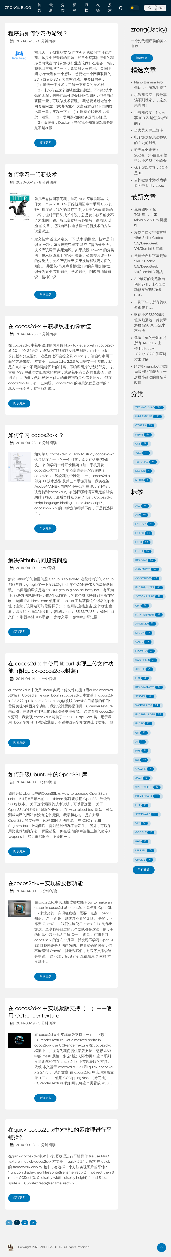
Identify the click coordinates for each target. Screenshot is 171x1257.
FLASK (143, 723)
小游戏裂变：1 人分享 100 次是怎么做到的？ (151, 118)
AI (140, 742)
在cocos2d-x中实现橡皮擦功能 (45, 883)
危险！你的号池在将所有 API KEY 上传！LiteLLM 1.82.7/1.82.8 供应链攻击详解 (150, 348)
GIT (141, 733)
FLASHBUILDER (149, 714)
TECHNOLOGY (149, 407)
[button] (9, 1222)
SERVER (144, 696)
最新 (51, 7)
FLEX (142, 542)
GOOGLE (144, 832)
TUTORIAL (146, 462)
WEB (142, 453)
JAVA (142, 778)
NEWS (143, 435)
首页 (39, 7)
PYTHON (145, 524)
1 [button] (16, 1222)
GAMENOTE (147, 569)
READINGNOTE (149, 687)
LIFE (141, 805)
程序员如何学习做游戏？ (38, 33)
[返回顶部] (161, 1247)
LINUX (143, 551)
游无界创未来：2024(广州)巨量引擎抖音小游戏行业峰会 (150, 155)
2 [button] (25, 1222)
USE (141, 444)
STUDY (143, 633)
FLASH (143, 533)
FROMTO (145, 651)
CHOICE (144, 860)
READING (145, 560)
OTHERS (144, 426)
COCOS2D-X (147, 578)
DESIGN (143, 471)
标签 (74, 7)
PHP (141, 841)
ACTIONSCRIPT (149, 596)
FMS (141, 751)
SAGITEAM (146, 660)
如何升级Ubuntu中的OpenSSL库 (47, 775)
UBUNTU (144, 850)
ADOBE (144, 669)
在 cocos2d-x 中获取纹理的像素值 (49, 326)
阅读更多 (45, 142)
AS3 (142, 506)
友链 (98, 7)
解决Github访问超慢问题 (38, 560)
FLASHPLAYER (149, 587)
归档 (86, 7)
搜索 (110, 7)
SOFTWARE (146, 814)
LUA (142, 678)
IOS (141, 760)
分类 (63, 7)
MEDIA (142, 480)
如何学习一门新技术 (32, 175)
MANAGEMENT (149, 615)
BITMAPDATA (147, 796)
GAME (143, 642)
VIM (141, 823)
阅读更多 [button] (142, 58)
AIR (141, 515)
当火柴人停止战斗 (148, 130)
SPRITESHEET (148, 787)
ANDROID (145, 624)
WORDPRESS (147, 705)
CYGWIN (144, 769)
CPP (142, 606)
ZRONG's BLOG (18, 8)
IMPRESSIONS (148, 416)
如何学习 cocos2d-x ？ (36, 435)
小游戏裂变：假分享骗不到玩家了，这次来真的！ (150, 100)
